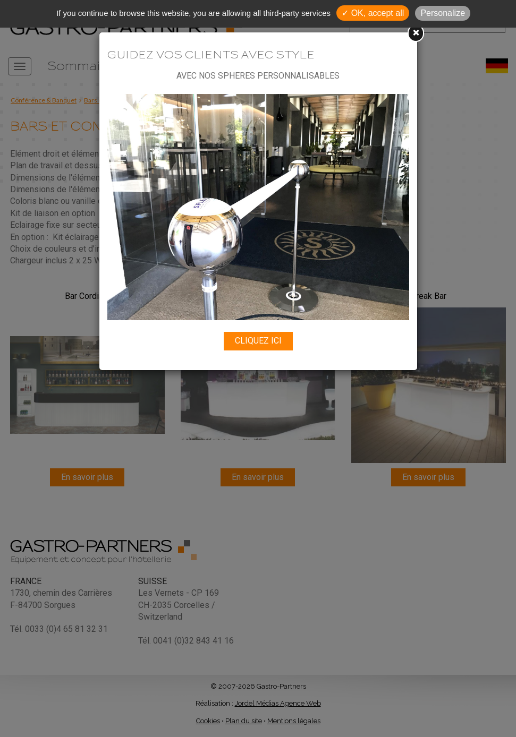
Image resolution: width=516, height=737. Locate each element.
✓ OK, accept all (373, 13)
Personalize (442, 13)
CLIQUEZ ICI (258, 341)
